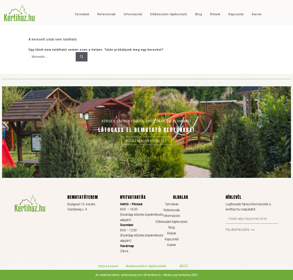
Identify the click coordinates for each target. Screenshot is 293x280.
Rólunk (215, 14)
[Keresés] (81, 56)
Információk (133, 14)
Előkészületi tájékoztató (168, 14)
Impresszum (108, 266)
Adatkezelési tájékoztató (146, 266)
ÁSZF (184, 266)
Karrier (257, 14)
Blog (198, 14)
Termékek (82, 14)
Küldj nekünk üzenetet (146, 140)
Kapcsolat (236, 14)
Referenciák (106, 14)
